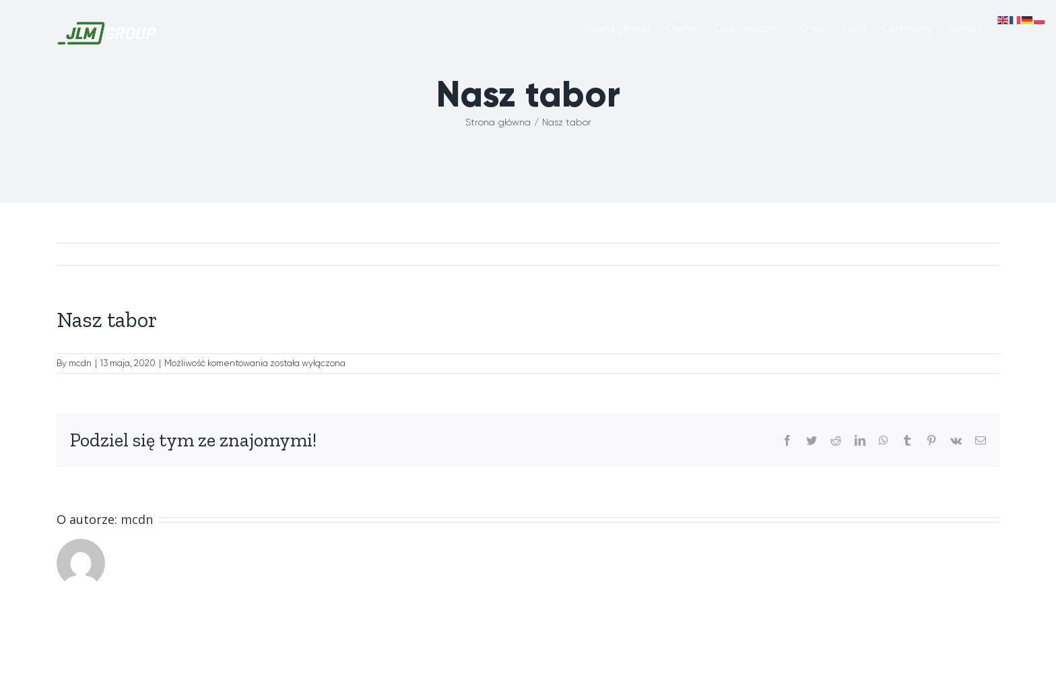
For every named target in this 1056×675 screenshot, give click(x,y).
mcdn (80, 363)
